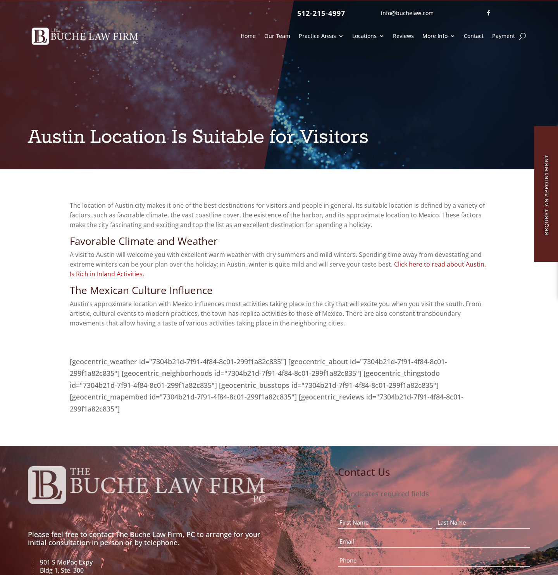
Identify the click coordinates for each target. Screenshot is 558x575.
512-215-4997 (321, 13)
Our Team (277, 36)
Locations (364, 36)
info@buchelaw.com (407, 13)
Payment (503, 36)
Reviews (403, 36)
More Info (435, 36)
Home (248, 36)
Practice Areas (317, 36)
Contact (474, 36)
